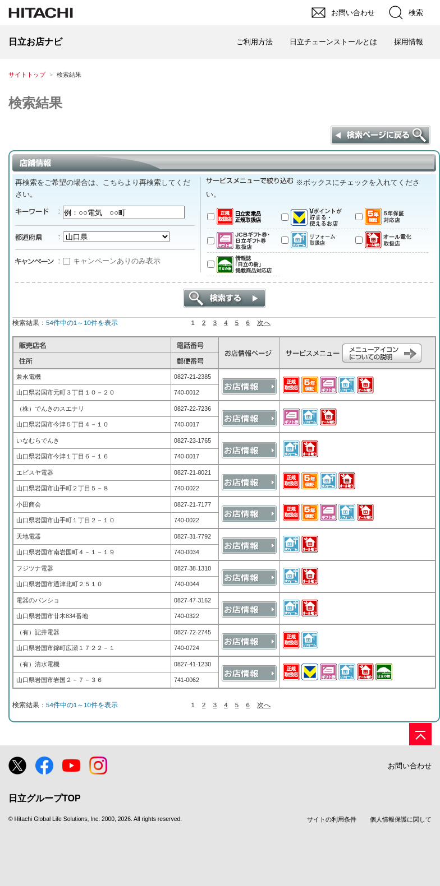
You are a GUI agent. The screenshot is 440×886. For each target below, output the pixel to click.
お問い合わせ (410, 766)
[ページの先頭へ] (420, 734)
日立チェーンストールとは (333, 42)
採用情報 (408, 42)
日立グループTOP (44, 798)
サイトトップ (26, 74)
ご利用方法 (254, 42)
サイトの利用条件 (331, 819)
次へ (264, 322)
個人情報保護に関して (401, 819)
